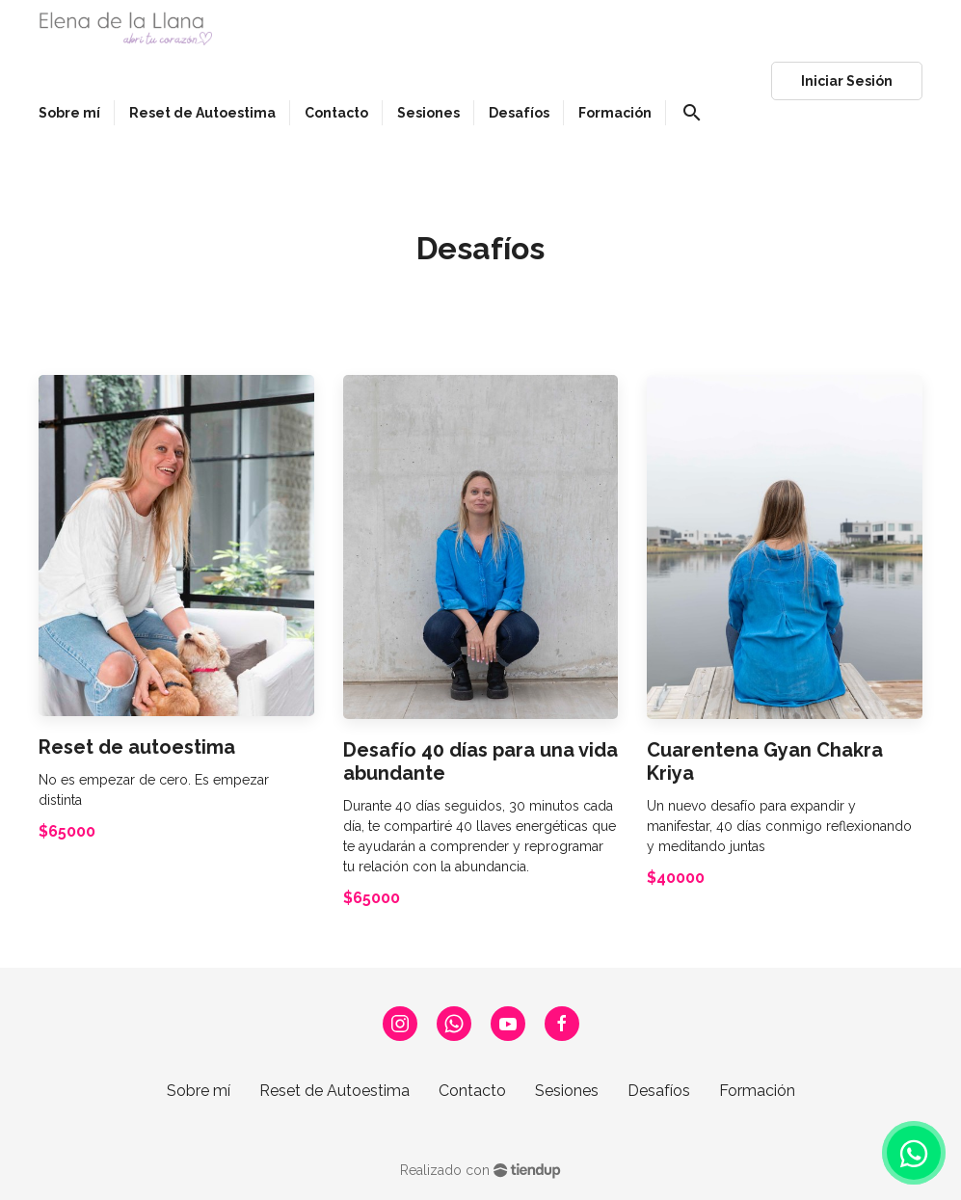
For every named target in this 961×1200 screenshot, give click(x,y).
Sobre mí (198, 1090)
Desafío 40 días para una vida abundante (480, 761)
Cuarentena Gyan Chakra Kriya (765, 761)
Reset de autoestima (137, 747)
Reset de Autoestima (334, 1090)
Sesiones (567, 1090)
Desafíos (658, 1090)
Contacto (472, 1090)
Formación (757, 1090)
